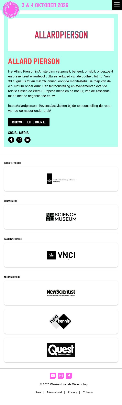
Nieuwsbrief (54, 392)
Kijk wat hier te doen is (28, 122)
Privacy (72, 392)
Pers (38, 392)
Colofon (87, 392)
